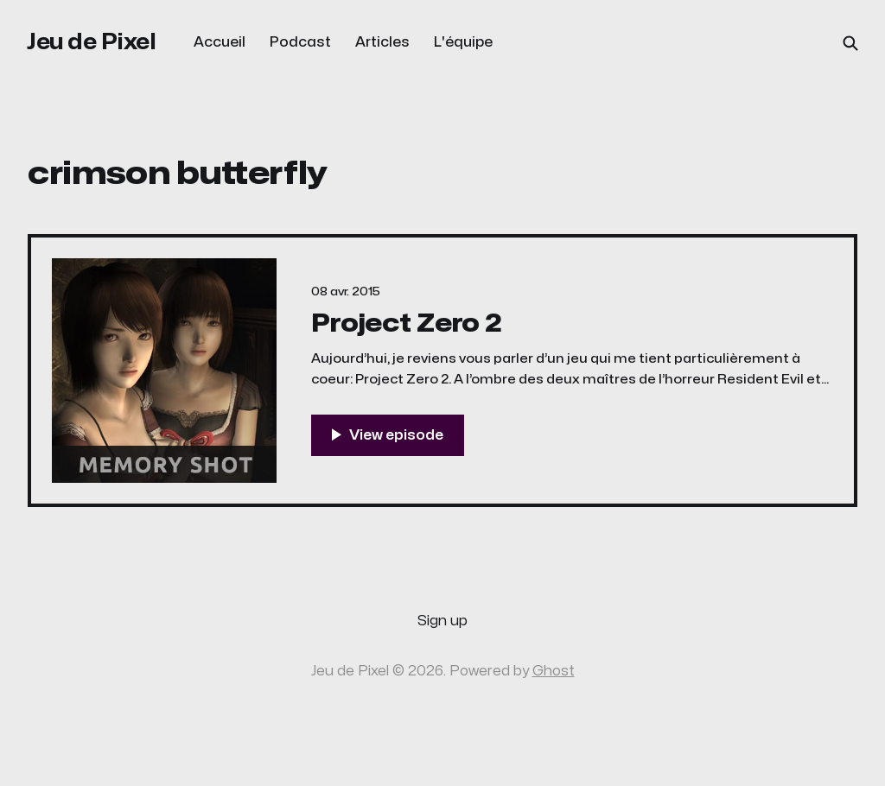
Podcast (300, 42)
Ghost (553, 671)
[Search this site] (850, 43)
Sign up (442, 621)
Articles (382, 42)
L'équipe (463, 42)
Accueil (219, 42)
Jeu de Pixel (91, 42)
